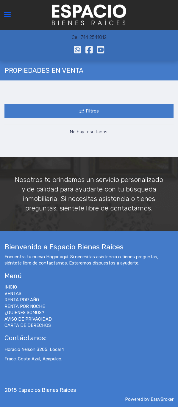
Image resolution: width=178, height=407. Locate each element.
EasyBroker (162, 399)
